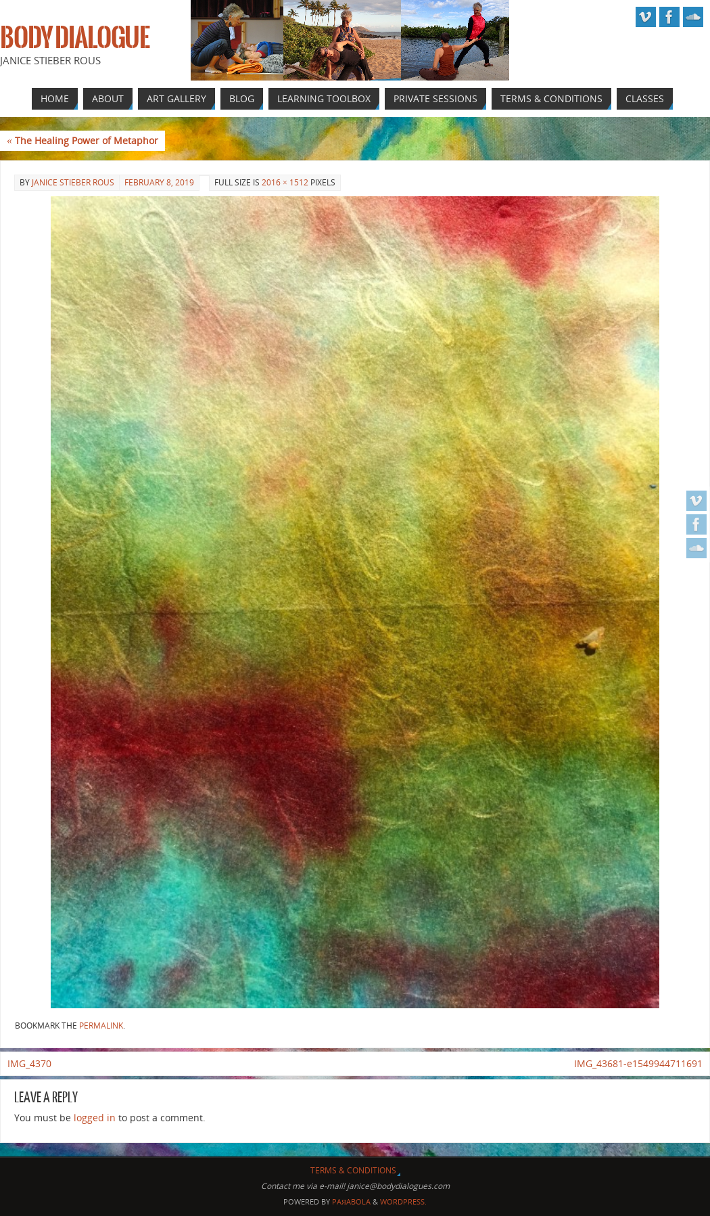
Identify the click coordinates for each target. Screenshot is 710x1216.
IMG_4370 (29, 1063)
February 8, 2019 (159, 182)
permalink (101, 1025)
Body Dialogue (74, 38)
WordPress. (403, 1201)
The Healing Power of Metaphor (82, 140)
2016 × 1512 (285, 182)
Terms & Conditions (353, 1170)
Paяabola (351, 1201)
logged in (95, 1117)
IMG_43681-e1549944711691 (638, 1063)
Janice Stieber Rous (73, 182)
